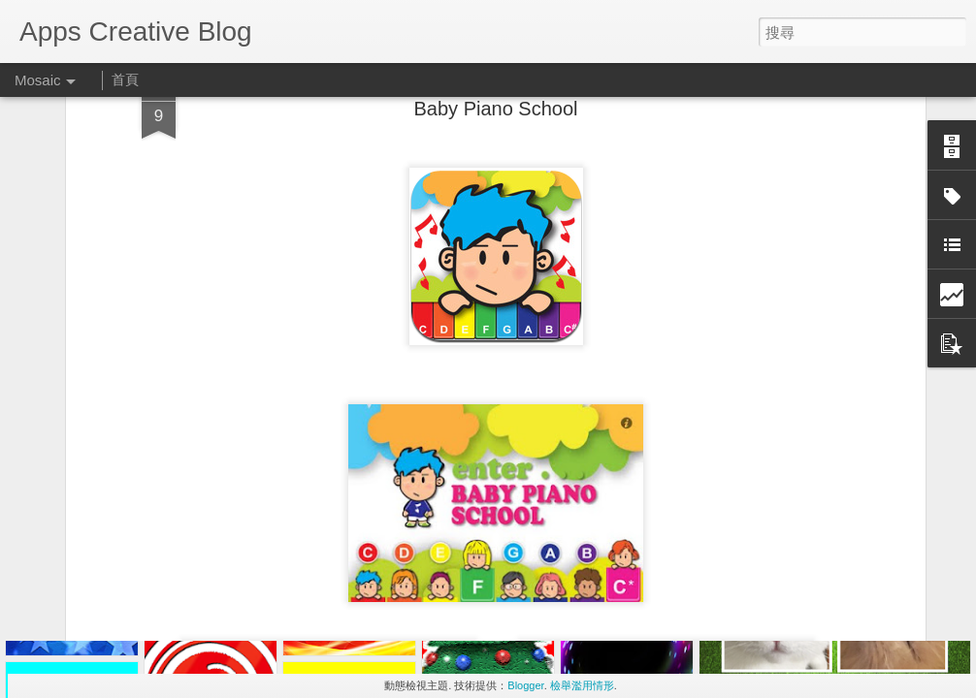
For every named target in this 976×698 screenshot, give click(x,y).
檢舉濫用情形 (582, 685)
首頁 (125, 79)
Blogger (525, 685)
